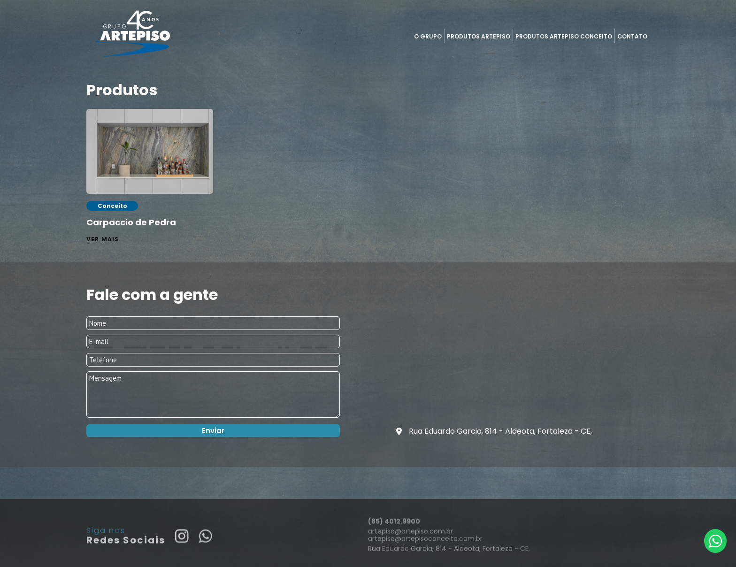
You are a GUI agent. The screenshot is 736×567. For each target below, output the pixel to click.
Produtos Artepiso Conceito (563, 36)
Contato (632, 36)
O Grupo (428, 36)
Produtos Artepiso (478, 36)
